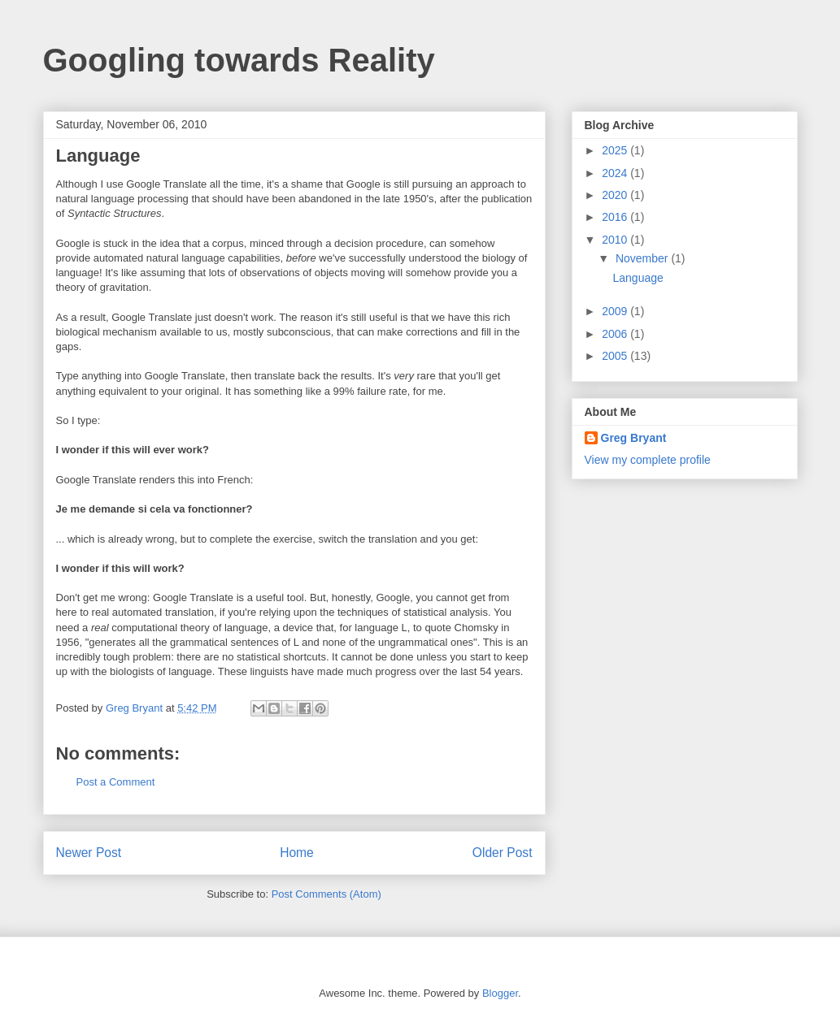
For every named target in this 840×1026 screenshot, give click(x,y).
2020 (616, 194)
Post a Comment (115, 782)
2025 (616, 150)
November (643, 258)
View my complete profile (648, 459)
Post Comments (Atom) (326, 894)
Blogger (500, 993)
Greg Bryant (634, 437)
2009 (616, 311)
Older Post (502, 852)
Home (297, 852)
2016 (616, 216)
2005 (616, 355)
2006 (616, 333)
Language (637, 277)
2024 (616, 173)
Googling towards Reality (239, 60)
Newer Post (89, 852)
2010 (616, 239)
